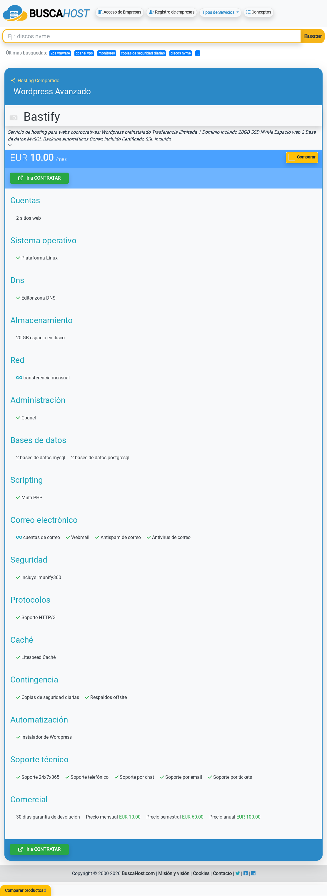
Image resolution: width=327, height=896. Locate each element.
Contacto (222, 873)
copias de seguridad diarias (143, 53)
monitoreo (107, 53)
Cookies (201, 873)
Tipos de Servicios (218, 12)
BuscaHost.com (138, 873)
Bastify (34, 117)
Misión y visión (173, 873)
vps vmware (60, 53)
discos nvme (181, 53)
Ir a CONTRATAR (39, 178)
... (197, 53)
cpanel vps (84, 53)
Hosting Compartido (35, 80)
